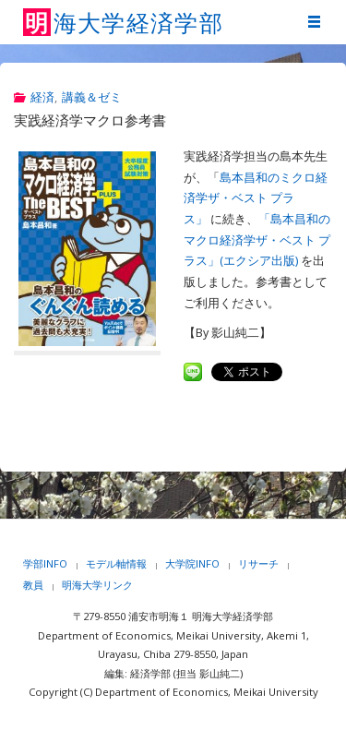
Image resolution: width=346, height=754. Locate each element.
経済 (42, 97)
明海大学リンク (97, 585)
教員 (33, 585)
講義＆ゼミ (92, 97)
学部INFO (45, 563)
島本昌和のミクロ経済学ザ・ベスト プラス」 (256, 198)
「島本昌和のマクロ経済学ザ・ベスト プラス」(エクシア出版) (257, 240)
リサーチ (258, 563)
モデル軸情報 (116, 563)
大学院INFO (192, 563)
